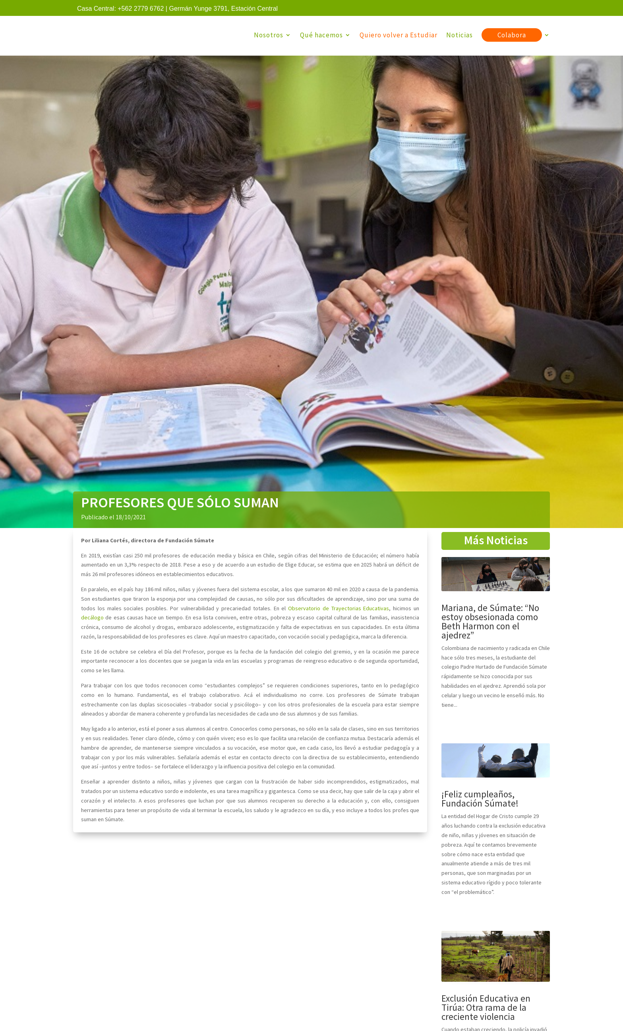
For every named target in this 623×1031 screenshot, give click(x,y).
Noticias (459, 35)
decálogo (92, 619)
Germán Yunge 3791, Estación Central (223, 8)
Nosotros (268, 35)
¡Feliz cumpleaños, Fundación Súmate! (480, 800)
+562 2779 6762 (141, 8)
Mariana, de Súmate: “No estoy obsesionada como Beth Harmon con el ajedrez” (490, 623)
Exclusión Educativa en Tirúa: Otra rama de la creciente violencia (485, 1009)
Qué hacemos (321, 35)
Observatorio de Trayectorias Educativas (338, 609)
